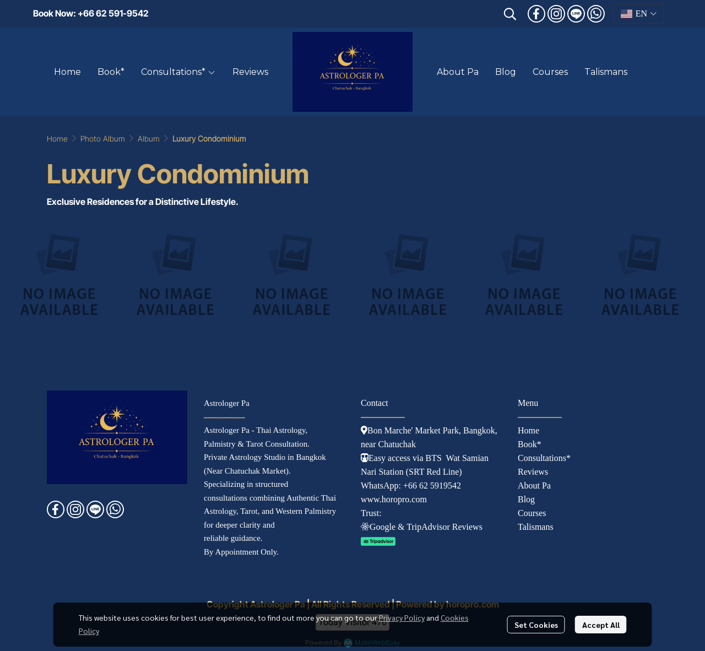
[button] (510, 13)
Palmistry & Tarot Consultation (255, 444)
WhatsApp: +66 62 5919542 (411, 485)
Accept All (601, 625)
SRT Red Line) (435, 471)
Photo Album (102, 138)
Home (57, 138)
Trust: (371, 513)
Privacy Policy (402, 617)
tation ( (396, 471)
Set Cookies (536, 625)
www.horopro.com (394, 499)
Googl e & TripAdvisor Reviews (421, 526)
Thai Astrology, (281, 430)
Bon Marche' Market (401, 430)
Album (149, 138)
